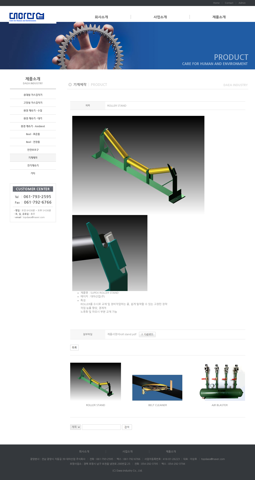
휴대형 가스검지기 (33, 95)
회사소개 (101, 17)
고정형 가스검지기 (33, 102)
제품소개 (219, 17)
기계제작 (32, 157)
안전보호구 (33, 150)
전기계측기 (33, 165)
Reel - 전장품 (33, 142)
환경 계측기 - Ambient (33, 126)
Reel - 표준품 (33, 134)
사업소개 (160, 17)
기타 (33, 173)
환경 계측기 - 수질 (33, 110)
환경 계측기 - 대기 (33, 118)
